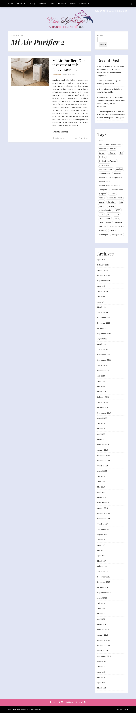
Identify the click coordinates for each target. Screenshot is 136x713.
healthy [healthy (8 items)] (112, 193)
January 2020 (102, 402)
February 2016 (103, 629)
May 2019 (101, 429)
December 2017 (103, 513)
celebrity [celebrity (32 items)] (112, 153)
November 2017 (103, 518)
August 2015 (102, 661)
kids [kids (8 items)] (121, 202)
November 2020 (103, 370)
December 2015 (103, 640)
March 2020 (101, 391)
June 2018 (101, 481)
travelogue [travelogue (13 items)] (103, 234)
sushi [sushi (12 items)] (120, 226)
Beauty (32, 3)
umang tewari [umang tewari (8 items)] (117, 234)
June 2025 (101, 286)
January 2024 (102, 312)
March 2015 (101, 688)
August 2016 (102, 598)
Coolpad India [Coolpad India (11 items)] (104, 173)
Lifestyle (62, 3)
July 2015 (101, 666)
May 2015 (101, 677)
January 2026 (102, 270)
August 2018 (102, 471)
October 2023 (102, 328)
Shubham (110, 11)
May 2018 (101, 487)
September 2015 (104, 656)
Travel (73, 3)
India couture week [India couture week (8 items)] (114, 198)
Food (52, 3)
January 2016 (102, 635)
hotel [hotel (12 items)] (101, 198)
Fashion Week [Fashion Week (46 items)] (104, 185)
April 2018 (101, 492)
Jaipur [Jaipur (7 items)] (101, 202)
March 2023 (101, 344)
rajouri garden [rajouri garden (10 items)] (104, 218)
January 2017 (102, 571)
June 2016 (101, 608)
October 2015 (102, 651)
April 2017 (101, 555)
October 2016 (102, 587)
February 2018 (103, 502)
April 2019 (101, 434)
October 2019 (102, 407)
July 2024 (101, 296)
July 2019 (101, 423)
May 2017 (101, 550)
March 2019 (101, 439)
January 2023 (102, 349)
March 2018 (101, 497)
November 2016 (103, 582)
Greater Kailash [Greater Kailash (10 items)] (117, 189)
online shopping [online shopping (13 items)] (105, 210)
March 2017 (101, 561)
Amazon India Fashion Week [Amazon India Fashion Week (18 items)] (110, 144)
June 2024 (101, 302)
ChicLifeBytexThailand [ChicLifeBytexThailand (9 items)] (107, 161)
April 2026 (101, 259)
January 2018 (102, 508)
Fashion (42, 3)
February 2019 (103, 444)
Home (10, 3)
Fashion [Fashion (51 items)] (102, 177)
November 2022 (103, 354)
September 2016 (104, 592)
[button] (30, 72)
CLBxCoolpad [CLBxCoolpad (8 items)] (104, 165)
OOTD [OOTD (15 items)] (118, 210)
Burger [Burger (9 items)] (102, 153)
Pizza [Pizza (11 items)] (101, 214)
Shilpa (119, 11)
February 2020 (103, 397)
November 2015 (103, 645)
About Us (21, 3)
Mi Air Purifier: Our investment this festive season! (68, 65)
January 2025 (102, 291)
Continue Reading (60, 131)
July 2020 (101, 376)
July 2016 (101, 603)
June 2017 (101, 545)
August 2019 (102, 418)
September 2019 (104, 413)
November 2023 (103, 323)
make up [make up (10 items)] (111, 206)
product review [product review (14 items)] (113, 214)
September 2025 (104, 280)
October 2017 (102, 524)
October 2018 (102, 466)
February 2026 (103, 265)
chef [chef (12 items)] (121, 153)
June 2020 (101, 381)
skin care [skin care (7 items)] (102, 226)
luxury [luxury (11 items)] (101, 206)
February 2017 (103, 566)
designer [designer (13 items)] (117, 173)
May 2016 (101, 614)
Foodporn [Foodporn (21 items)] (103, 189)
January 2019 (102, 450)
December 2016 (103, 577)
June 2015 (101, 672)
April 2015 (101, 682)
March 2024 (101, 307)
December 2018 (103, 455)
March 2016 (101, 624)
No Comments (59, 138)
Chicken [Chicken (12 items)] (102, 157)
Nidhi (97, 11)
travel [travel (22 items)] (111, 230)
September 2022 (104, 360)
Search (100, 35)
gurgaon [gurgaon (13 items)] (102, 193)
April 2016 (101, 619)
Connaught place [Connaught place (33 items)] (105, 169)
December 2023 (103, 318)
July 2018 (101, 476)
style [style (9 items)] (112, 226)
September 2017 (104, 529)
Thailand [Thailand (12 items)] (102, 230)
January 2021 (102, 365)
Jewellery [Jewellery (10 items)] (112, 202)
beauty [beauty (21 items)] (113, 149)
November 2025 (103, 275)
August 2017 (102, 534)
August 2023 (102, 339)
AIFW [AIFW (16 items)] (101, 140)
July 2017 (101, 540)
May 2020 (101, 386)
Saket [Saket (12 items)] (116, 218)
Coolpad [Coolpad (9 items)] (119, 169)
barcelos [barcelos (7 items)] (102, 149)
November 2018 (103, 460)
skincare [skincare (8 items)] (118, 222)
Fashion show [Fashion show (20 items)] (104, 181)
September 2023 (104, 333)
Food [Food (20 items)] (116, 185)
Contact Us (84, 3)
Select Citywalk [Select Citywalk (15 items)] (105, 222)
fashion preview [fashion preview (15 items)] (115, 177)
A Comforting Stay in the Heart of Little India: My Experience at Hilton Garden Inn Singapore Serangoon (111, 114)
